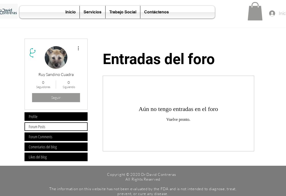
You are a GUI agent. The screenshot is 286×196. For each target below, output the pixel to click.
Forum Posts (37, 126)
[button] (255, 11)
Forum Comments (40, 136)
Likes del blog (38, 157)
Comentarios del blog (43, 147)
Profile (33, 116)
